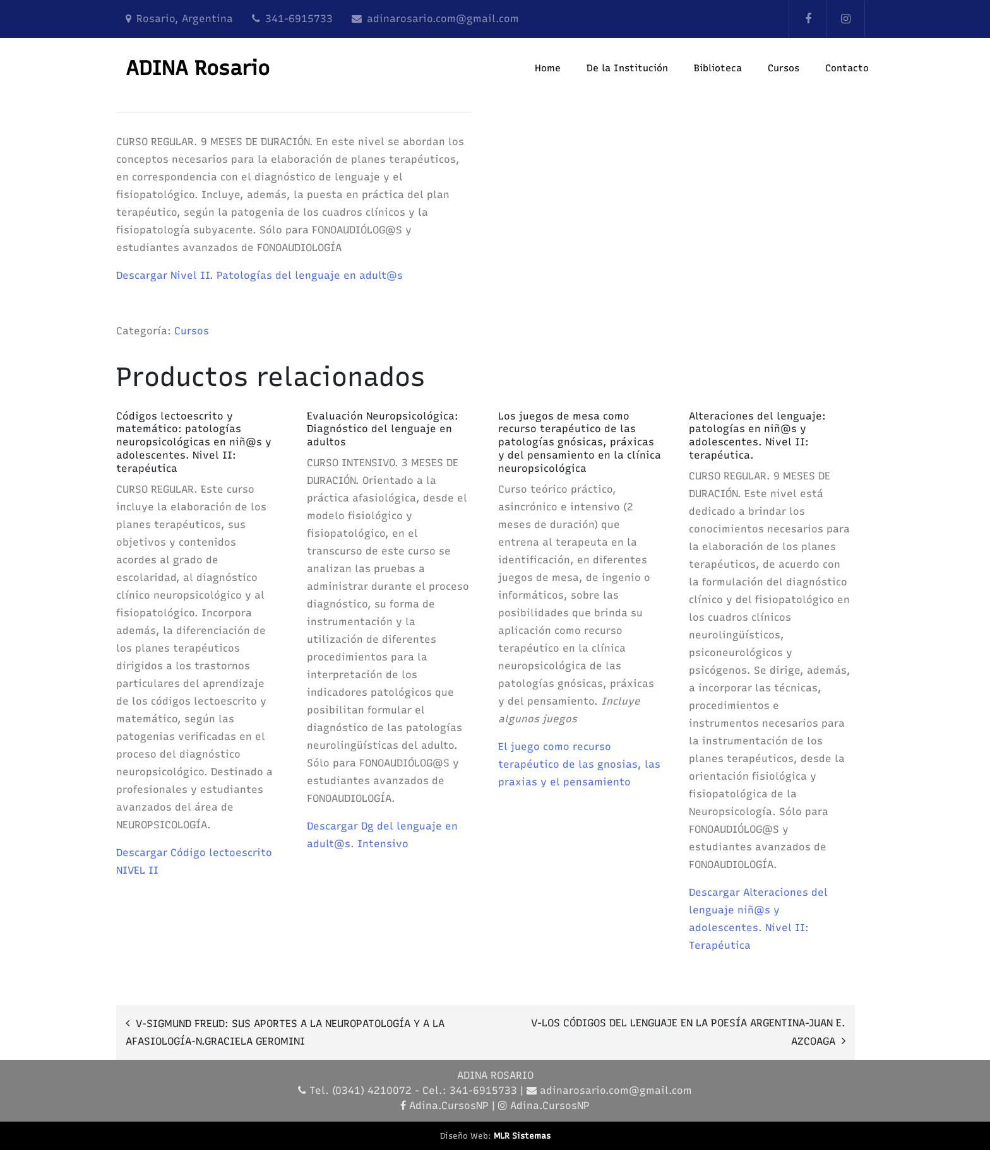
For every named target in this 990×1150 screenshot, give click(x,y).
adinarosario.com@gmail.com (443, 19)
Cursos (783, 68)
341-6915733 (299, 19)
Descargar (334, 826)
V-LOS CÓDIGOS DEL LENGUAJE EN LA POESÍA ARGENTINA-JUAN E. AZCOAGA (688, 1032)
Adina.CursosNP (449, 1106)
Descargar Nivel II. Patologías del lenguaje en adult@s (259, 275)
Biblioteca (718, 68)
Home (548, 68)
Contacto (847, 68)
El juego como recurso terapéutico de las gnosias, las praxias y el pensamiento (579, 764)
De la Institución (627, 68)
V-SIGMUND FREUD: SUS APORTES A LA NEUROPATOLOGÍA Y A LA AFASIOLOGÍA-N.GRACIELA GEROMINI (285, 1032)
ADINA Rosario (198, 68)
